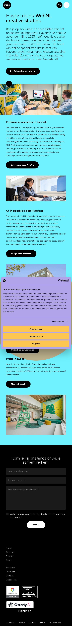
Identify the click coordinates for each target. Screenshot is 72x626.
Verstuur (36, 525)
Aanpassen (36, 336)
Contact (9, 576)
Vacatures (10, 572)
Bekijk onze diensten (21, 253)
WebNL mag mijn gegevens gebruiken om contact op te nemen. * (37, 516)
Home (9, 548)
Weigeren (36, 344)
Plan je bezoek (18, 384)
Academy (10, 568)
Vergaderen (11, 580)
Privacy (22, 622)
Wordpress (56, 145)
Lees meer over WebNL (22, 165)
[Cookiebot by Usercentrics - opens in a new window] (58, 280)
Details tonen (58, 321)
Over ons (10, 552)
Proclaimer (11, 622)
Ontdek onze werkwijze (22, 350)
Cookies (32, 622)
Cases (8, 560)
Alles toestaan (36, 329)
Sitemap (42, 622)
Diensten (10, 556)
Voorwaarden (55, 622)
